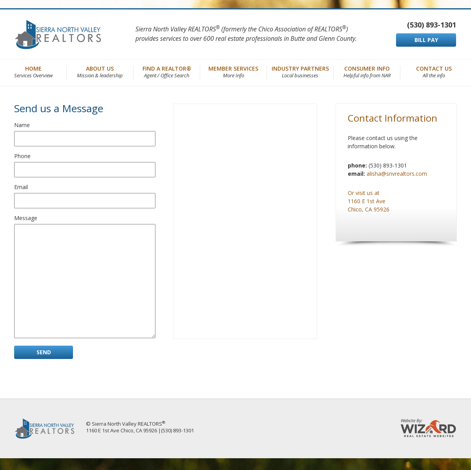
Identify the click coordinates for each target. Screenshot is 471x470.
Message (25, 218)
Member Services (233, 71)
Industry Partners (300, 71)
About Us (100, 71)
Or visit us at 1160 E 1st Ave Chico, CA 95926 (368, 201)
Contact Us (434, 71)
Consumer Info (367, 71)
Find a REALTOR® (166, 71)
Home (33, 71)
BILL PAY (426, 40)
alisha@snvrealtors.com (397, 173)
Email (21, 187)
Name (22, 125)
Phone (22, 156)
